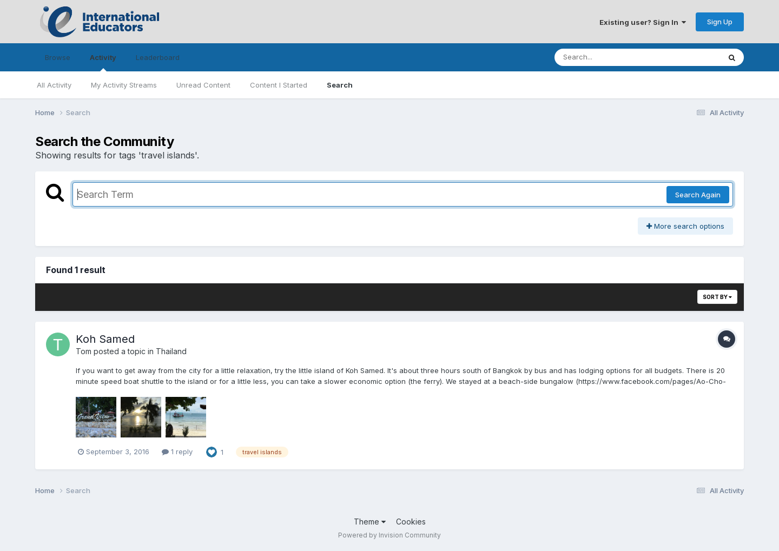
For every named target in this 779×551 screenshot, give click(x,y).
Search (340, 85)
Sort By (717, 297)
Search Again (698, 194)
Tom (83, 351)
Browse (57, 57)
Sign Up (719, 21)
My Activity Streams (124, 85)
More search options (685, 226)
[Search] (626, 57)
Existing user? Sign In (642, 22)
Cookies (411, 521)
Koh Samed (105, 339)
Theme (370, 521)
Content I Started (278, 85)
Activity (103, 62)
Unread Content (203, 85)
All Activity (54, 85)
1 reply (177, 451)
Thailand (171, 351)
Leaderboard (158, 57)
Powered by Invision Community (389, 535)
